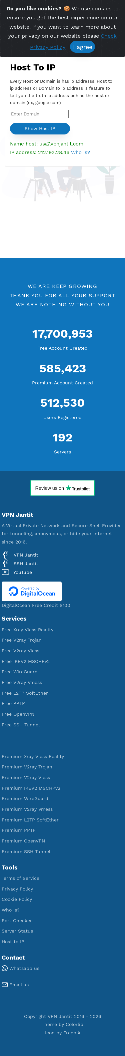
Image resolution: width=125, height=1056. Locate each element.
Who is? (80, 152)
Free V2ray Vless (20, 650)
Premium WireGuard (25, 798)
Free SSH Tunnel (21, 724)
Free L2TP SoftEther (25, 693)
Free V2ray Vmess (22, 682)
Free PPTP (13, 703)
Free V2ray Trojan (22, 640)
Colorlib (74, 1024)
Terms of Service (20, 878)
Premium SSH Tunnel (26, 851)
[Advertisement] (62, 211)
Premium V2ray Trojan (27, 766)
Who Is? (11, 910)
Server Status (17, 931)
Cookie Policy (17, 899)
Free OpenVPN (18, 714)
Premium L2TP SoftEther (30, 819)
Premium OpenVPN (23, 840)
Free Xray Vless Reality (27, 629)
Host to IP (13, 941)
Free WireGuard (20, 671)
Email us (15, 985)
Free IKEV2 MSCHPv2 (26, 661)
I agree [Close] (82, 46)
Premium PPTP (19, 830)
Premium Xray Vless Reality (33, 756)
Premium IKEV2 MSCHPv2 (31, 788)
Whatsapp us (20, 968)
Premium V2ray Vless (26, 777)
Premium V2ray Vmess (27, 809)
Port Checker (17, 920)
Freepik (71, 1032)
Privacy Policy (17, 889)
